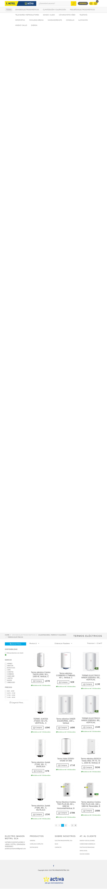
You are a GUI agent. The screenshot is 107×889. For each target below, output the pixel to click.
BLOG (56, 844)
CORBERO (9, 674)
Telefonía (83, 15)
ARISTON (9, 666)
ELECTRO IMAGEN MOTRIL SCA (63, 841)
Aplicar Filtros (15, 644)
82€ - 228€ (9, 691)
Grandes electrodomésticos (27, 10)
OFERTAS (32, 841)
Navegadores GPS (55, 20)
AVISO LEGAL (83, 851)
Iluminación (83, 20)
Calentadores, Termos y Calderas (52, 635)
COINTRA (9, 672)
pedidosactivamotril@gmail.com (15, 849)
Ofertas (82, 4)
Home (7, 635)
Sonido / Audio (49, 15)
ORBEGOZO (10, 683)
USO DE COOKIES (85, 854)
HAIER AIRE (9, 676)
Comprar (37, 681)
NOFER (8, 681)
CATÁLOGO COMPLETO (36, 844)
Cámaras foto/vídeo (67, 15)
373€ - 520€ (10, 695)
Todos (8, 10)
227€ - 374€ (10, 693)
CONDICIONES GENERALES (87, 844)
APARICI (8, 664)
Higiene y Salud (21, 26)
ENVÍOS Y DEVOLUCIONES (87, 841)
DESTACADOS (34, 847)
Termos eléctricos (15, 637)
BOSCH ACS (10, 668)
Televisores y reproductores (27, 15)
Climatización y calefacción (54, 10)
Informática (20, 20)
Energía (34, 26)
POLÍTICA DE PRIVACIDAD (87, 847)
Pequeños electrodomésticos (82, 10)
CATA (8, 670)
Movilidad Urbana (36, 20)
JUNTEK (9, 678)
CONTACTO (58, 847)
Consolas (70, 20)
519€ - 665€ (10, 697)
